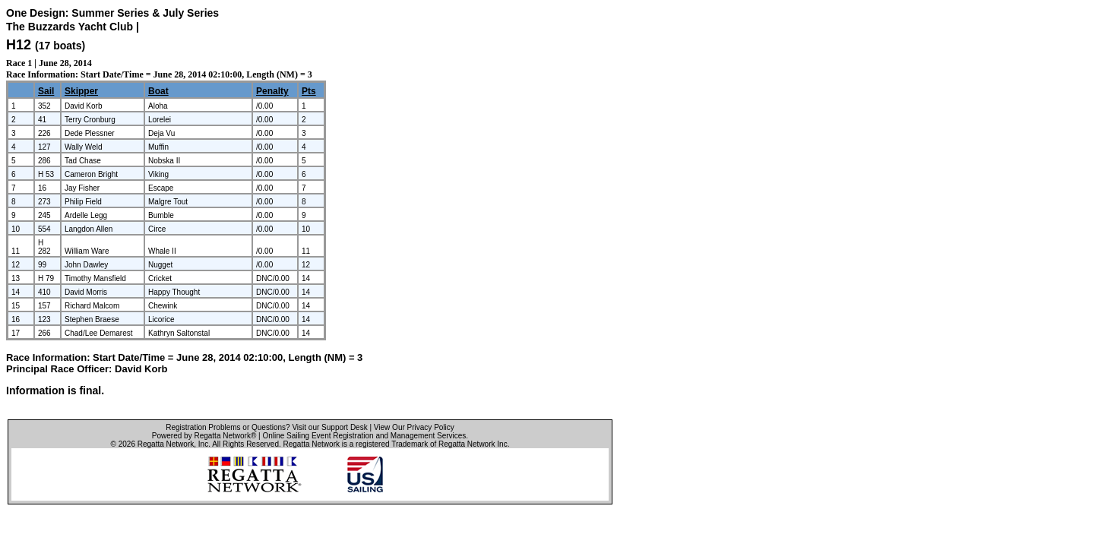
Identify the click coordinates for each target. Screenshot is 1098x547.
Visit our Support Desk (329, 427)
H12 (18, 44)
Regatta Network (166, 444)
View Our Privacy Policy (414, 427)
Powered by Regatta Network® (204, 436)
